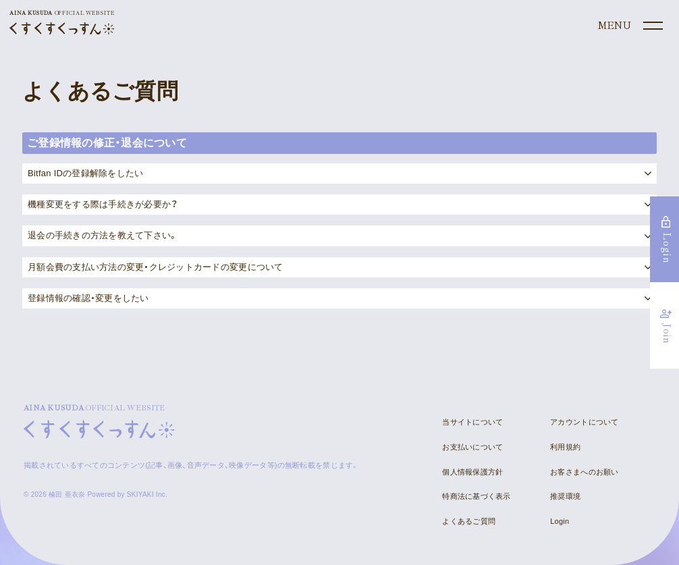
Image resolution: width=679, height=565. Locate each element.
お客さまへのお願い (584, 472)
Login (559, 521)
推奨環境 (565, 496)
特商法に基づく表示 (476, 496)
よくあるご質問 (468, 521)
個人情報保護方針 (472, 472)
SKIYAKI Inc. (147, 494)
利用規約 (565, 447)
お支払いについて (472, 447)
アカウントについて (584, 422)
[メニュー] (629, 26)
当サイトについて (472, 422)
